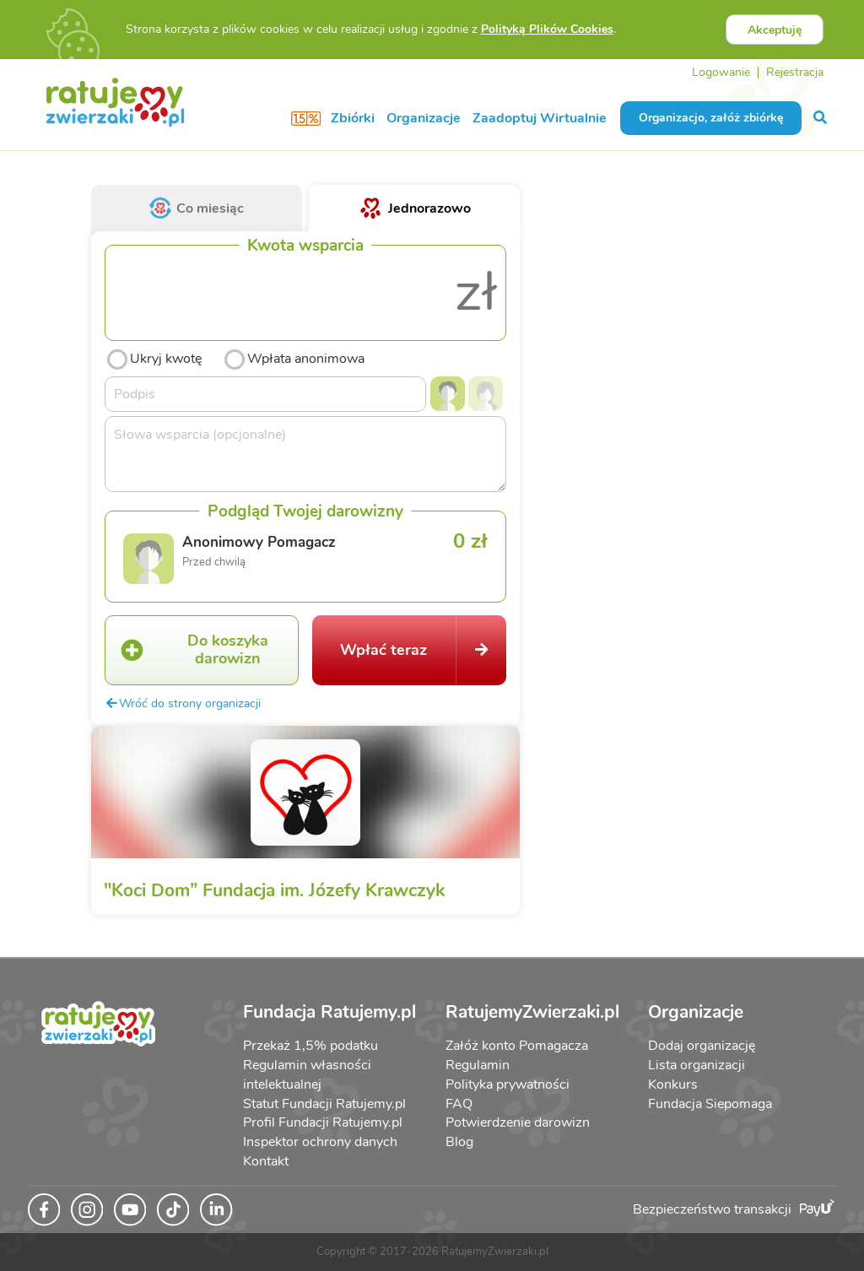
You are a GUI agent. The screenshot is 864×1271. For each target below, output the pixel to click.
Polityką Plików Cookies (547, 29)
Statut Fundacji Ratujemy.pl (324, 1104)
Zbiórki (353, 118)
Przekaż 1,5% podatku (310, 1045)
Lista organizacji (696, 1065)
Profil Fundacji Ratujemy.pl (322, 1122)
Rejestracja (795, 72)
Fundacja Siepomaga (710, 1104)
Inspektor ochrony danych (320, 1142)
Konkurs (673, 1084)
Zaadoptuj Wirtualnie (539, 118)
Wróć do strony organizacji (183, 703)
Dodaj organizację (701, 1045)
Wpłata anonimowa (293, 357)
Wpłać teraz (423, 649)
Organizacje (423, 118)
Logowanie (721, 72)
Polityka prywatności (508, 1084)
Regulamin (478, 1065)
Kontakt (266, 1161)
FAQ (459, 1104)
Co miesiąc (196, 208)
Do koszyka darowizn (186, 650)
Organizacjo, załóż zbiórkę (711, 118)
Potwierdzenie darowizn (518, 1122)
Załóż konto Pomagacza (517, 1045)
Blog (459, 1142)
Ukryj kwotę (153, 357)
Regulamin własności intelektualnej (307, 1075)
